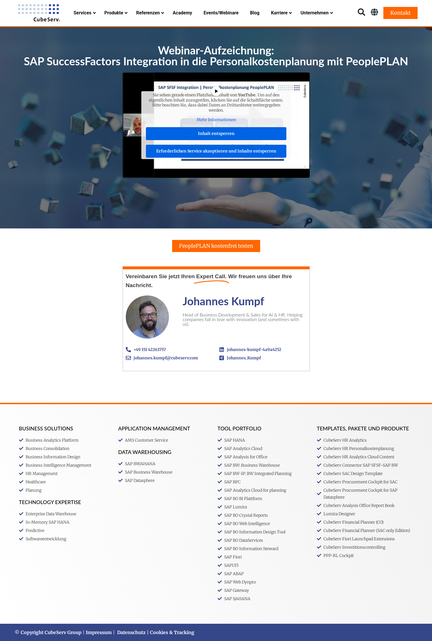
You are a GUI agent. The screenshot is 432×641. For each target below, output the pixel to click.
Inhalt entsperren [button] (216, 133)
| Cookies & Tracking (170, 632)
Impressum (99, 632)
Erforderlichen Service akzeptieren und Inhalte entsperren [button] (216, 150)
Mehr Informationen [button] (216, 119)
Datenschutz (131, 632)
